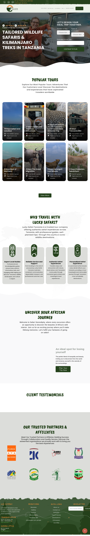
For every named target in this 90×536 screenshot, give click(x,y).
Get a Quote (79, 8)
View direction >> (6, 522)
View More (45, 195)
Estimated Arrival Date (64, 39)
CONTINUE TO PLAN (70, 49)
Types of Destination (75, 30)
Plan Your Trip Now (63, 369)
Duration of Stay (62, 29)
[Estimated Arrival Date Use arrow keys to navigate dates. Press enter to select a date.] (70, 43)
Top (84, 530)
